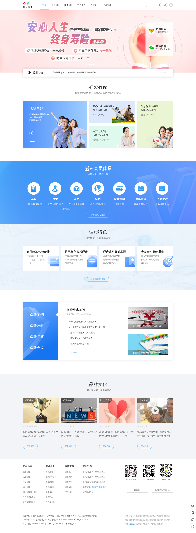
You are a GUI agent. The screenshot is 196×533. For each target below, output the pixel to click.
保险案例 (37, 315)
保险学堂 (68, 482)
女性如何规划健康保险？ (80, 344)
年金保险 (26, 482)
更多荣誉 (30, 446)
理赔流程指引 (51, 482)
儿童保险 (26, 477)
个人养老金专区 (29, 497)
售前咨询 (95, 487)
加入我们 (50, 516)
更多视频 (144, 446)
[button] (87, 64)
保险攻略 (37, 326)
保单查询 (49, 472)
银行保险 (26, 487)
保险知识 (68, 472)
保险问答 (37, 337)
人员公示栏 (50, 502)
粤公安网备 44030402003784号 (34, 524)
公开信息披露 (38, 516)
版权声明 (60, 516)
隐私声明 (70, 516)
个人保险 (55, 5)
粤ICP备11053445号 (55, 524)
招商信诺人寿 (41, 520)
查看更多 (74, 352)
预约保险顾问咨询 (30, 492)
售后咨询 (102, 487)
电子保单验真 (51, 477)
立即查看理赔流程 (98, 279)
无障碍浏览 (165, 5)
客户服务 (81, 5)
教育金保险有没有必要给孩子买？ (148, 353)
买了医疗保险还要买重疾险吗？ (83, 333)
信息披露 (107, 5)
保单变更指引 (51, 487)
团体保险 (68, 5)
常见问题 (68, 492)
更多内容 (106, 446)
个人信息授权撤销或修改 (87, 516)
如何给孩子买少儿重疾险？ (81, 338)
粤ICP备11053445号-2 (82, 520)
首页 (44, 5)
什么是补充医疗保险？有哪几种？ (148, 326)
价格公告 (49, 492)
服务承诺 (49, 497)
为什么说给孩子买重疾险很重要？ (84, 322)
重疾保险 (26, 472)
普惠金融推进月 (29, 502)
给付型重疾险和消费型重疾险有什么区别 (87, 327)
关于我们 (94, 5)
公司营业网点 (88, 492)
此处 (132, 524)
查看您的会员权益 (98, 215)
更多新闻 (68, 446)
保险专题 (37, 348)
